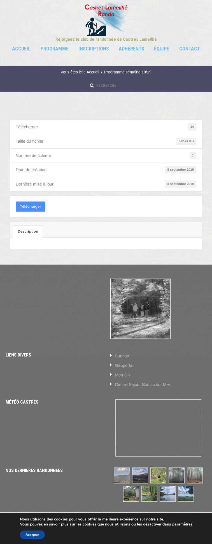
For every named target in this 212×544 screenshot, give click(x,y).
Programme (55, 49)
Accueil (21, 49)
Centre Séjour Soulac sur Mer (142, 384)
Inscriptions (93, 49)
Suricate (122, 355)
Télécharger (30, 206)
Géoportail (124, 365)
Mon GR (123, 374)
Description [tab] (28, 231)
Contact (189, 49)
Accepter (32, 535)
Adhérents (131, 49)
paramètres (182, 524)
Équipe (161, 49)
